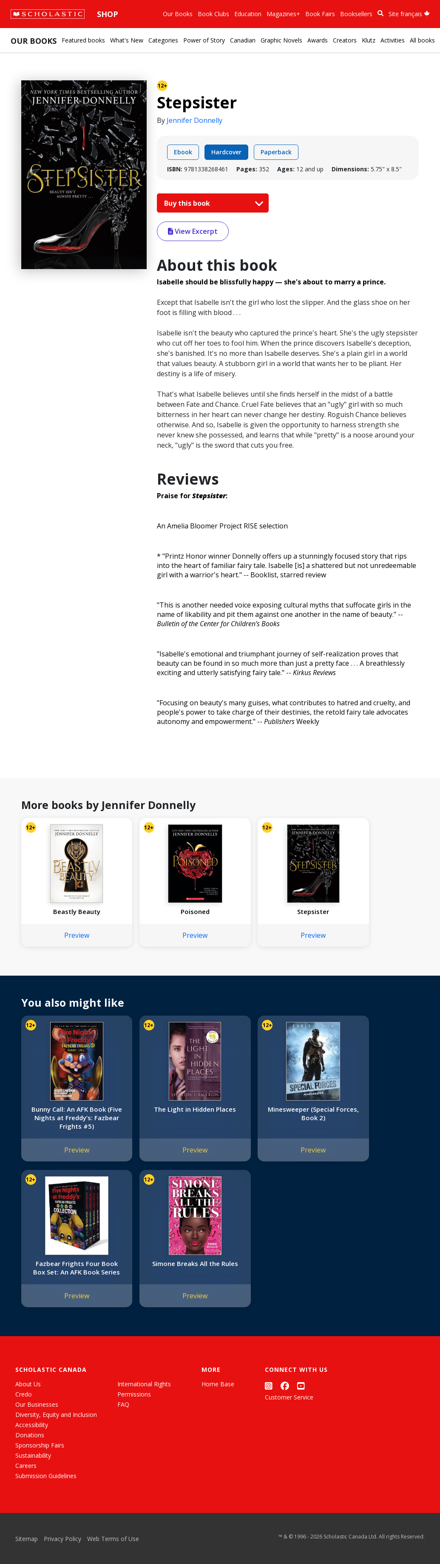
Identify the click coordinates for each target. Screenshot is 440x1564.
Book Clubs (213, 14)
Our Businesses (36, 1404)
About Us (28, 1384)
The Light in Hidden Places (168, 1113)
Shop (107, 14)
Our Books (178, 14)
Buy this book (211, 203)
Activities (392, 40)
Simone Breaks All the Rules (68, 1267)
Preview (67, 935)
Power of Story (204, 40)
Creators (345, 40)
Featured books (83, 40)
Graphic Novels (281, 40)
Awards (317, 40)
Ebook (183, 152)
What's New (126, 40)
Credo (23, 1394)
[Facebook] (285, 1385)
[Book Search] (380, 13)
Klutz (368, 40)
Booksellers (356, 14)
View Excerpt (193, 231)
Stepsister (269, 911)
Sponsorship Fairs (39, 1445)
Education (247, 14)
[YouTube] (301, 1385)
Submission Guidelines (46, 1476)
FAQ (123, 1404)
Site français (409, 14)
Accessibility (31, 1425)
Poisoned (168, 911)
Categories (163, 40)
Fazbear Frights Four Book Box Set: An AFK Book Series (369, 1117)
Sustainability (33, 1455)
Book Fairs (320, 14)
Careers (26, 1466)
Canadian (242, 40)
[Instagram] (269, 1385)
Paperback (276, 152)
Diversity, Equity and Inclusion (56, 1415)
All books (422, 40)
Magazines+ (283, 14)
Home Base (218, 1384)
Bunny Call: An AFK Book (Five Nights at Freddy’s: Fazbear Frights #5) (68, 1117)
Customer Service (289, 1397)
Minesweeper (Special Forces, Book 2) (269, 1113)
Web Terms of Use (113, 1539)
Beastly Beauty (67, 911)
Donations (29, 1435)
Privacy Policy (62, 1539)
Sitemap (26, 1539)
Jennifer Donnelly (194, 120)
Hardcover (226, 152)
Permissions (134, 1394)
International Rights (144, 1384)
